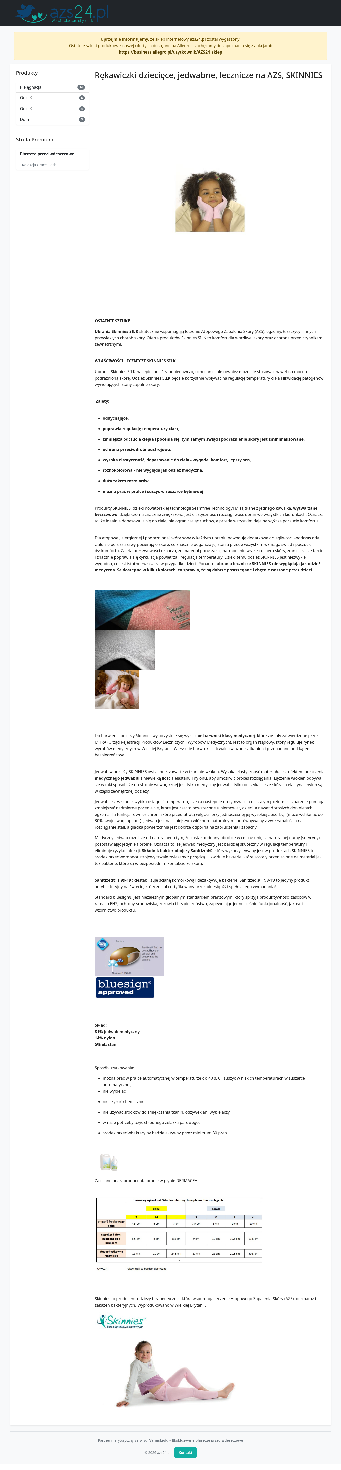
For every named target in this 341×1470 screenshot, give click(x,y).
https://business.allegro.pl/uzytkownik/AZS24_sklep (170, 52)
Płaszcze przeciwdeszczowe (47, 154)
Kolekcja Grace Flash (39, 164)
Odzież (52, 97)
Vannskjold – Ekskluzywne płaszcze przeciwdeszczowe (196, 1440)
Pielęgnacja (52, 87)
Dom (52, 119)
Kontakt (185, 1452)
